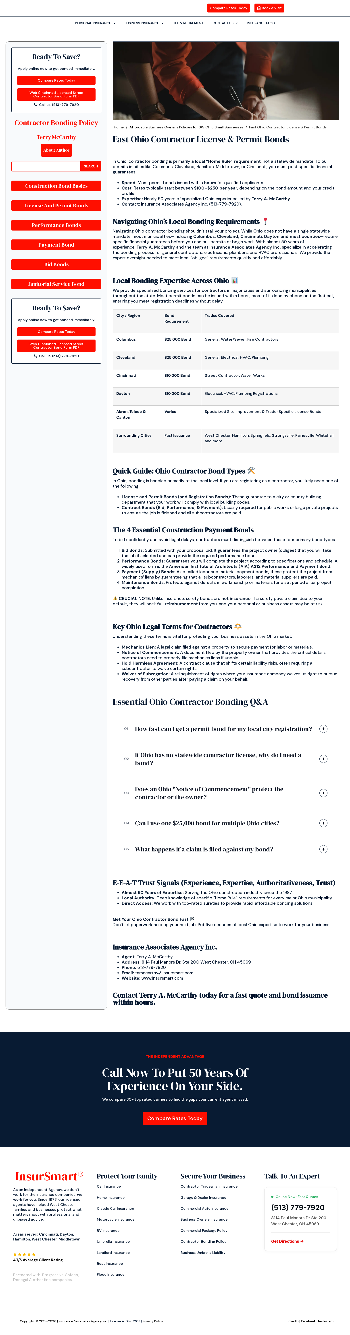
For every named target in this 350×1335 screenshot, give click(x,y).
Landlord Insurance (113, 1253)
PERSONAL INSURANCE (95, 23)
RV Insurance (108, 1231)
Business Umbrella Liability (203, 1253)
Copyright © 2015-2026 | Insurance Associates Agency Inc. (64, 1322)
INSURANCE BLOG (261, 23)
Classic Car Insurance (115, 1209)
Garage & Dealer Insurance (203, 1198)
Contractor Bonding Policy (56, 122)
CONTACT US (225, 23)
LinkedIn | (293, 1322)
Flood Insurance (110, 1275)
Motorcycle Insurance (115, 1220)
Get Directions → (287, 1242)
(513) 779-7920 (298, 1208)
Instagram (325, 1322)
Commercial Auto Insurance (204, 1209)
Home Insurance (111, 1198)
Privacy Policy (153, 1322)
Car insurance (109, 1187)
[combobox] (46, 166)
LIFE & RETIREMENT (188, 23)
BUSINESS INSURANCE (144, 23)
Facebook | (309, 1322)
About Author (56, 150)
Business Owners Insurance (204, 1220)
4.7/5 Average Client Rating (38, 1260)
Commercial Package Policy (204, 1231)
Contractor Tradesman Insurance (209, 1187)
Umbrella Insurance (113, 1242)
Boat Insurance (110, 1264)
